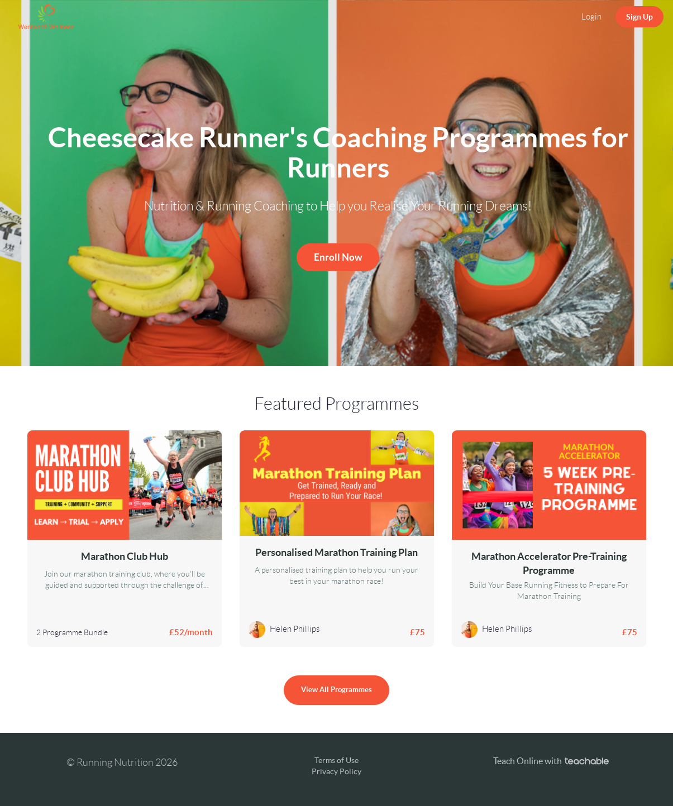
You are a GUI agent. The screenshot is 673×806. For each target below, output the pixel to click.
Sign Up (639, 16)
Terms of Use (336, 760)
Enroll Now (338, 257)
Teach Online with (551, 761)
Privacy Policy (336, 771)
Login (591, 16)
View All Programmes (336, 689)
